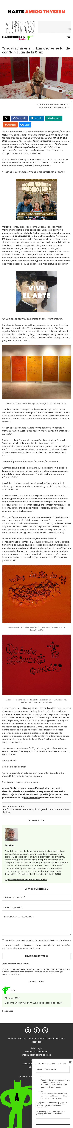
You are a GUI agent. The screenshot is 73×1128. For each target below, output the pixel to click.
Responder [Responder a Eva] (7, 1011)
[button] (17, 38)
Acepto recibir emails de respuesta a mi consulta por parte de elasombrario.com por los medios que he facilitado (55, 1083)
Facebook (20, 118)
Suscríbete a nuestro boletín (51, 1064)
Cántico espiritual (31, 809)
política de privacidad (38, 940)
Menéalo (10, 124)
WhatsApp (55, 118)
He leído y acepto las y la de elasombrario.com (55, 1095)
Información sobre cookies (36, 1054)
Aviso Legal (36, 1048)
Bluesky (25, 125)
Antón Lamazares (12, 809)
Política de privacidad (36, 1051)
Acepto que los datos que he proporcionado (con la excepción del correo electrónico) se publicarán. (36, 947)
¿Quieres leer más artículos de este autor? (26, 879)
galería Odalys (31, 797)
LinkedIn (38, 118)
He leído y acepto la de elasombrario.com (36, 940)
